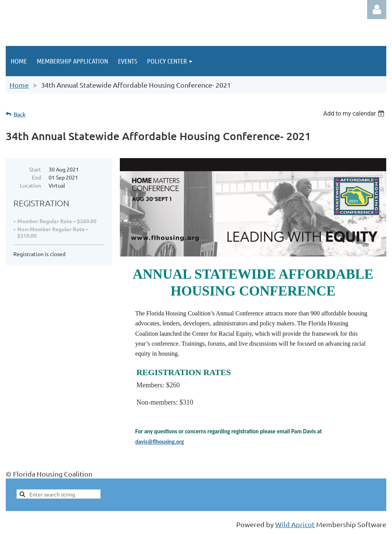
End (36, 177)
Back (20, 114)
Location (30, 185)
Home (19, 85)
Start (35, 169)
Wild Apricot (295, 524)
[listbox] (354, 113)
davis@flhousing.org (159, 441)
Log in (376, 9)
